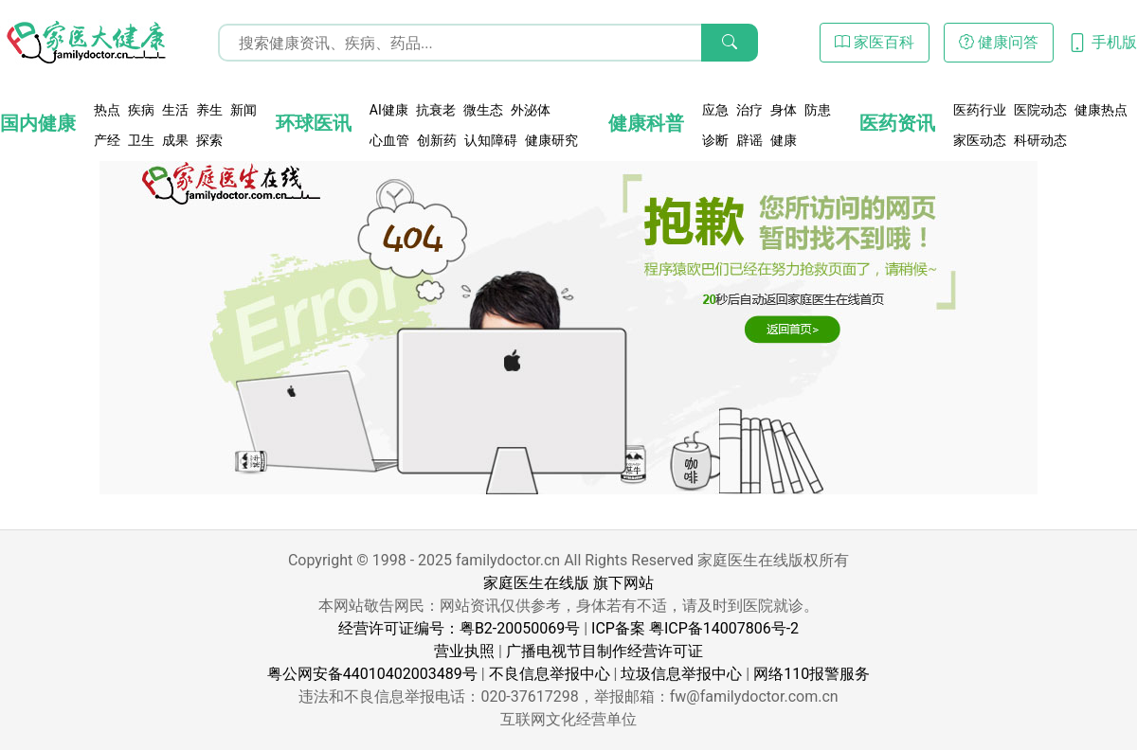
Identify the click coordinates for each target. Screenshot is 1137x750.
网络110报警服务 (811, 674)
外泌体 (530, 109)
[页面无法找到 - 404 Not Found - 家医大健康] (85, 42)
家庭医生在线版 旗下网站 (568, 583)
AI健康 (389, 109)
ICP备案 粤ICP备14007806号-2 (695, 628)
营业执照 (464, 651)
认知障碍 (490, 140)
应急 (715, 109)
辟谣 (749, 140)
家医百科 (874, 42)
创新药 (437, 140)
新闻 (243, 109)
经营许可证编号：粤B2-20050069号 (459, 628)
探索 (209, 140)
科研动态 (1040, 140)
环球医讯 (314, 123)
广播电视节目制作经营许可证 (604, 651)
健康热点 (1101, 109)
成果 (175, 140)
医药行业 (979, 109)
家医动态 (979, 140)
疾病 (141, 109)
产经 (107, 140)
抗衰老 (436, 109)
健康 (783, 140)
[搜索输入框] (488, 43)
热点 (107, 109)
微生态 (483, 109)
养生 (209, 109)
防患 (817, 109)
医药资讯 (897, 123)
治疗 (749, 109)
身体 (783, 109)
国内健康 (38, 123)
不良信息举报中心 (549, 674)
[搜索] (729, 43)
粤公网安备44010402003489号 (372, 674)
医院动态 (1040, 109)
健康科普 (646, 123)
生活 (175, 109)
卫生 (141, 140)
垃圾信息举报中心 (681, 674)
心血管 (389, 140)
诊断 (715, 140)
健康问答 (998, 42)
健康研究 (551, 140)
